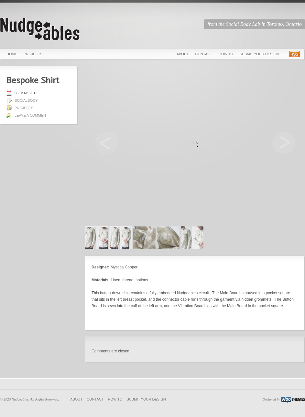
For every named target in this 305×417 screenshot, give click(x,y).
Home (11, 54)
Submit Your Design (259, 54)
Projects (33, 54)
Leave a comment (31, 115)
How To (226, 54)
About (183, 54)
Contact (203, 54)
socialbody (26, 100)
